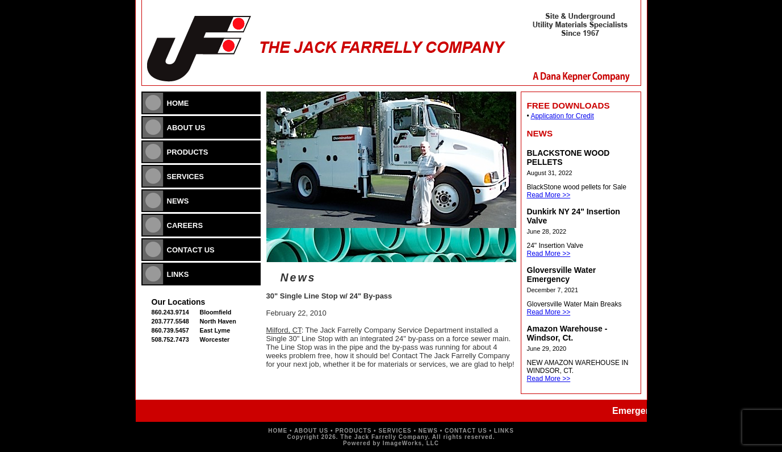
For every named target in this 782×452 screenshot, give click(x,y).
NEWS (178, 201)
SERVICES (185, 176)
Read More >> (549, 195)
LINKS (178, 274)
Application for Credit (561, 116)
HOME (178, 103)
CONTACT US (191, 250)
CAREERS (185, 225)
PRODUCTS (187, 152)
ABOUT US (186, 127)
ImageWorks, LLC (411, 443)
